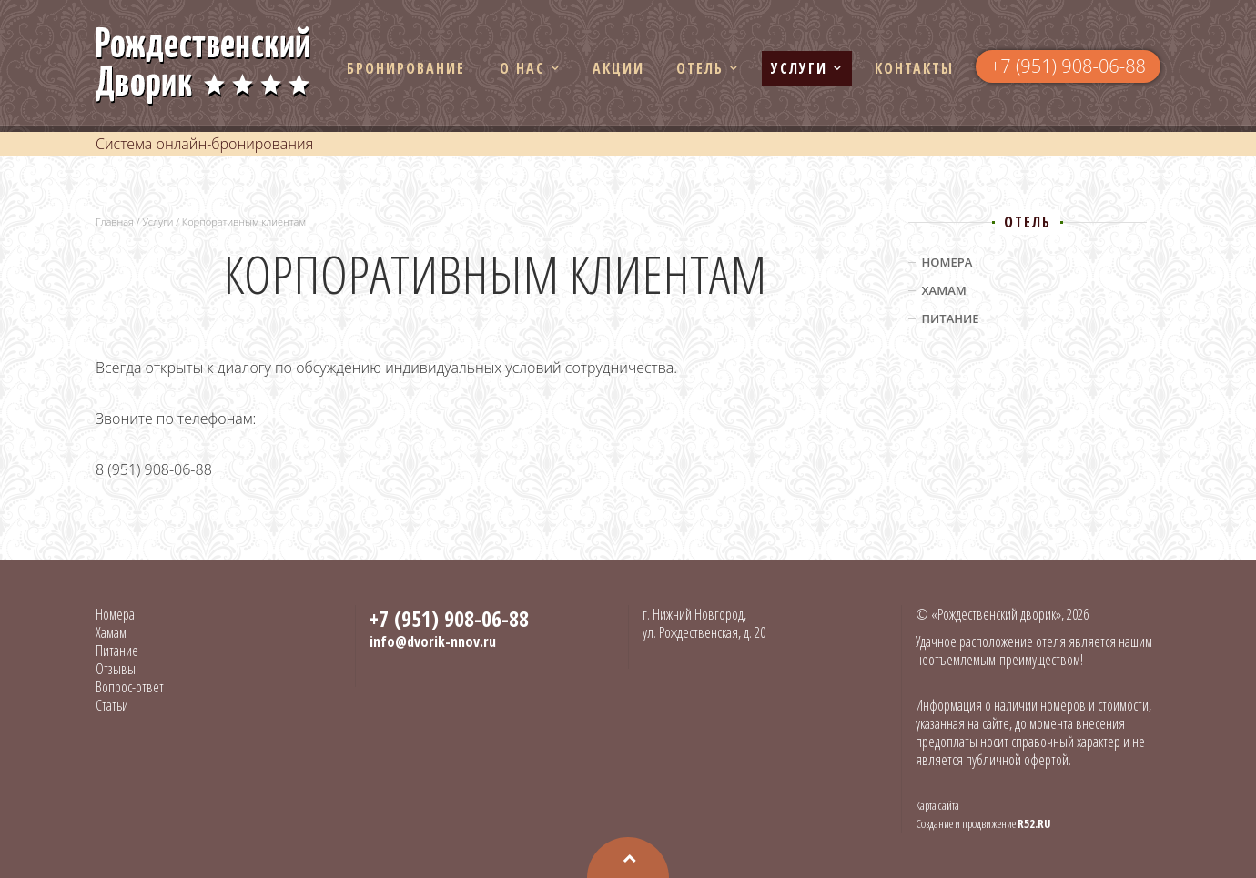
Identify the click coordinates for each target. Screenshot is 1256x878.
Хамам (944, 290)
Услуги (799, 68)
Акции (618, 68)
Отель (700, 68)
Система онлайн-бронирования (204, 144)
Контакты (914, 68)
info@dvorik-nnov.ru (433, 641)
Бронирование (406, 68)
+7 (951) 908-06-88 (1068, 66)
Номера (947, 262)
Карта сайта (937, 805)
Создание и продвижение (983, 823)
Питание (950, 318)
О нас (522, 68)
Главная (115, 221)
